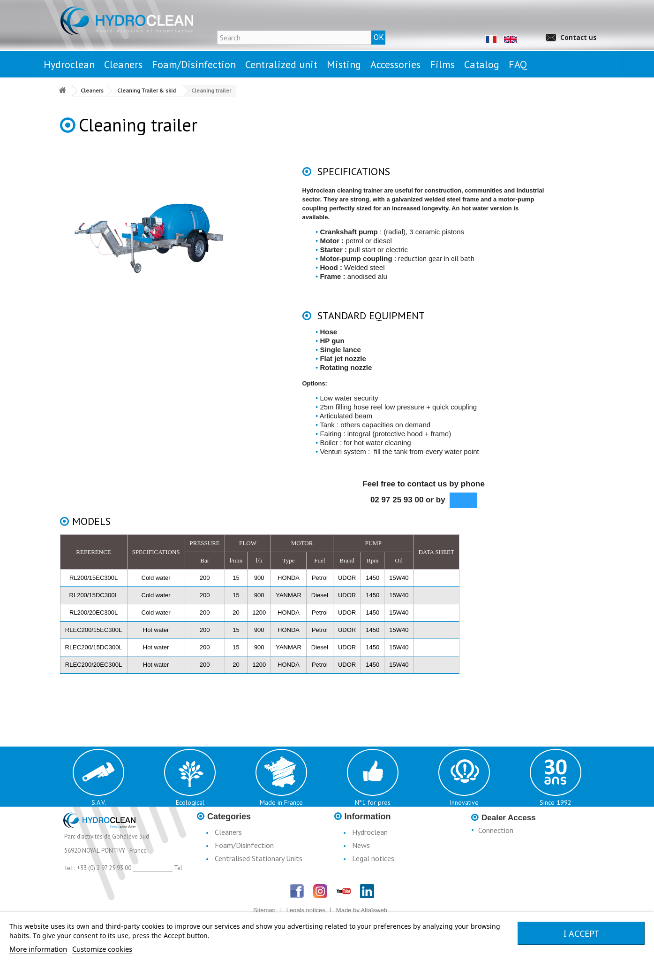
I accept (581, 933)
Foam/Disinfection (244, 845)
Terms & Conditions (383, 884)
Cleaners (228, 832)
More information (38, 949)
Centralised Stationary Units (258, 858)
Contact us (578, 37)
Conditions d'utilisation (387, 871)
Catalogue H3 (374, 897)
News (361, 845)
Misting (226, 871)
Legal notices (373, 858)
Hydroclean (370, 832)
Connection (495, 830)
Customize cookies (102, 949)
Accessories (233, 884)
